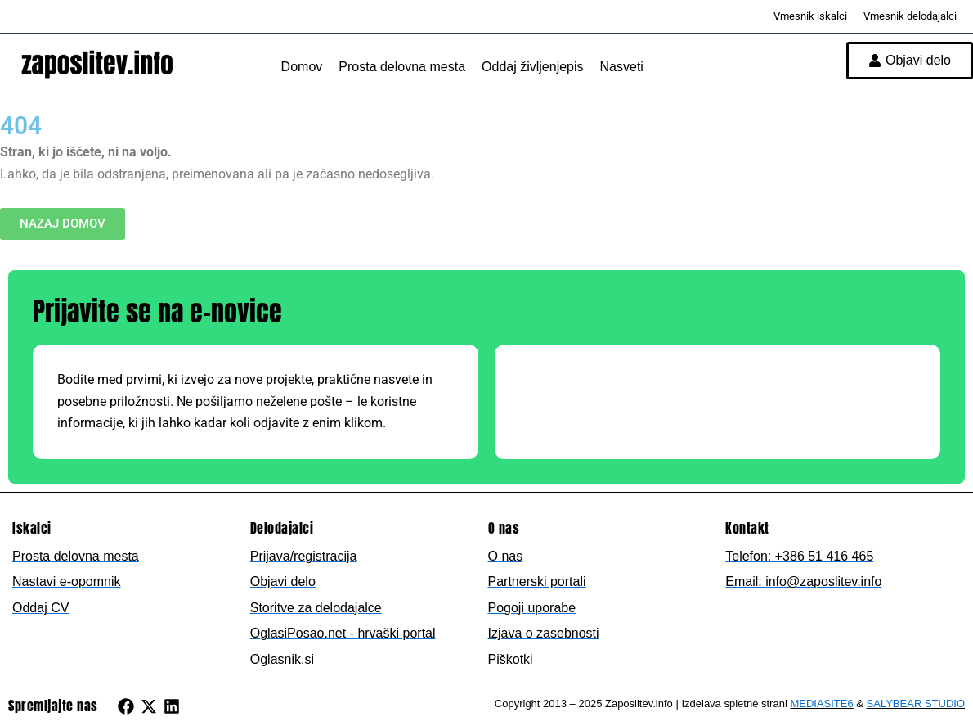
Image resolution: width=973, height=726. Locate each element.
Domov (302, 67)
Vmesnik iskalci (810, 16)
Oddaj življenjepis (533, 67)
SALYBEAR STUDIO (916, 703)
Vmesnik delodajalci (910, 16)
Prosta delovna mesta (402, 67)
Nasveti (621, 67)
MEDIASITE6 (821, 703)
